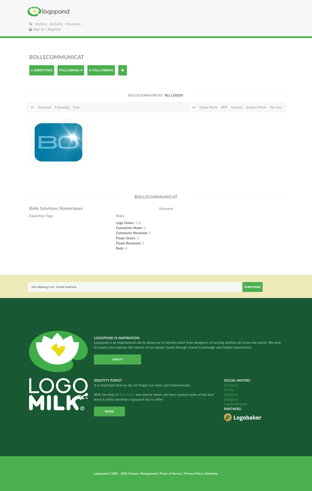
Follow (122, 70)
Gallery (41, 24)
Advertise (211, 473)
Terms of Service (171, 473)
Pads (76, 107)
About (117, 359)
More (109, 411)
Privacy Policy (194, 473)
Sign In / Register (45, 29)
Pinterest (230, 394)
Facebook (231, 385)
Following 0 (70, 70)
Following (62, 107)
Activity (56, 24)
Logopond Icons (235, 404)
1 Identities (41, 70)
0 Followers (101, 70)
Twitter (229, 390)
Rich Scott (127, 394)
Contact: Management (143, 473)
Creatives (73, 24)
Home (70, 11)
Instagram (231, 399)
